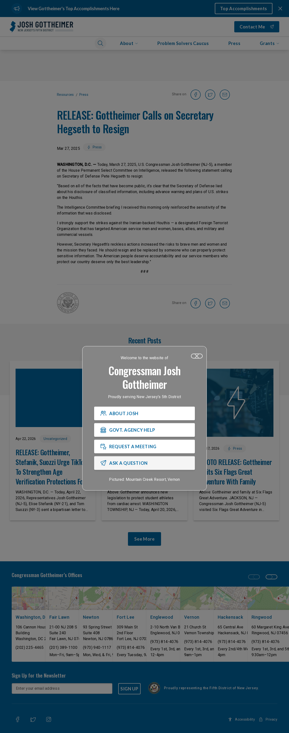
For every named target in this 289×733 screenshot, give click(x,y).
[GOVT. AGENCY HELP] (144, 430)
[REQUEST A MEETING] (144, 446)
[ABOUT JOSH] (144, 413)
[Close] (197, 356)
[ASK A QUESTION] (144, 463)
